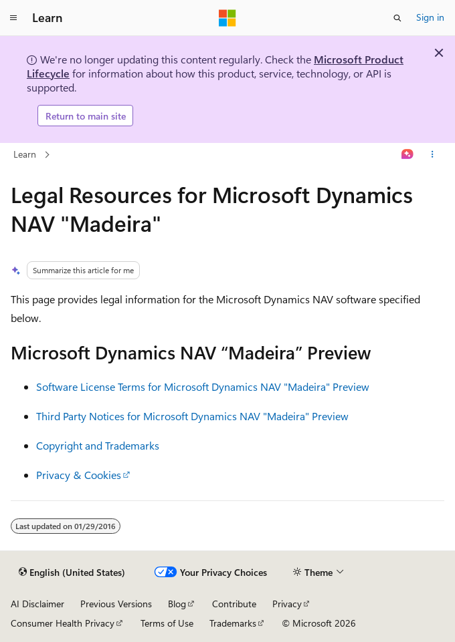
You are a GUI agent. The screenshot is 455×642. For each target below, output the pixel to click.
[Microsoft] (227, 18)
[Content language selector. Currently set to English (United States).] (72, 572)
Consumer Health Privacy (62, 623)
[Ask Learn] (408, 155)
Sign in (430, 17)
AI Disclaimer (37, 603)
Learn (24, 154)
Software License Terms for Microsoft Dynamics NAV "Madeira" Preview (202, 386)
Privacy (287, 603)
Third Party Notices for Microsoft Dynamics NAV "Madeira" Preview (192, 416)
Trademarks (232, 623)
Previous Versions (116, 603)
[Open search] (397, 18)
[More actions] (432, 155)
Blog (177, 603)
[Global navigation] (13, 18)
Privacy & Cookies (78, 475)
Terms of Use (167, 623)
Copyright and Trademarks (97, 445)
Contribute (234, 603)
